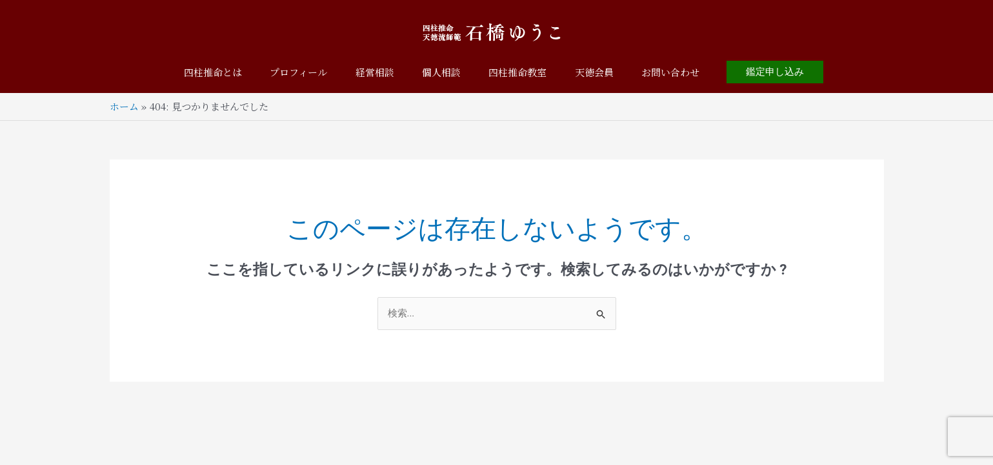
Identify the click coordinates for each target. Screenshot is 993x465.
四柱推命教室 (522, 72)
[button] (789, 72)
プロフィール (290, 72)
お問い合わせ (683, 72)
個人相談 (441, 72)
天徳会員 (602, 72)
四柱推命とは (200, 72)
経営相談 (370, 72)
